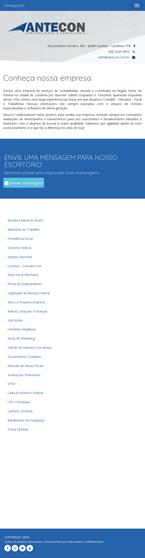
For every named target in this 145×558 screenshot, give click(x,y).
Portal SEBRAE (18, 429)
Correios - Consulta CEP (24, 266)
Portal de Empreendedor (25, 284)
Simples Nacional (20, 257)
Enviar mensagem (24, 182)
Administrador (94, 541)
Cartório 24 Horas (20, 411)
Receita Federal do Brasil (25, 220)
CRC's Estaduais (19, 402)
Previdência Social (20, 239)
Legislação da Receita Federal (29, 293)
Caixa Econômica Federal (25, 393)
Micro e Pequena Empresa (26, 302)
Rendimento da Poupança (26, 420)
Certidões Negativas (22, 329)
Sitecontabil (75, 541)
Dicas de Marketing (21, 338)
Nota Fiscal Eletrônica (23, 275)
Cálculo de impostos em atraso (30, 347)
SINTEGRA (15, 320)
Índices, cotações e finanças (27, 311)
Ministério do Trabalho (24, 229)
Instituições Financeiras (24, 375)
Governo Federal (19, 248)
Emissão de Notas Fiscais (26, 366)
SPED (11, 384)
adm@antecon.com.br (113, 57)
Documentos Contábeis (24, 357)
